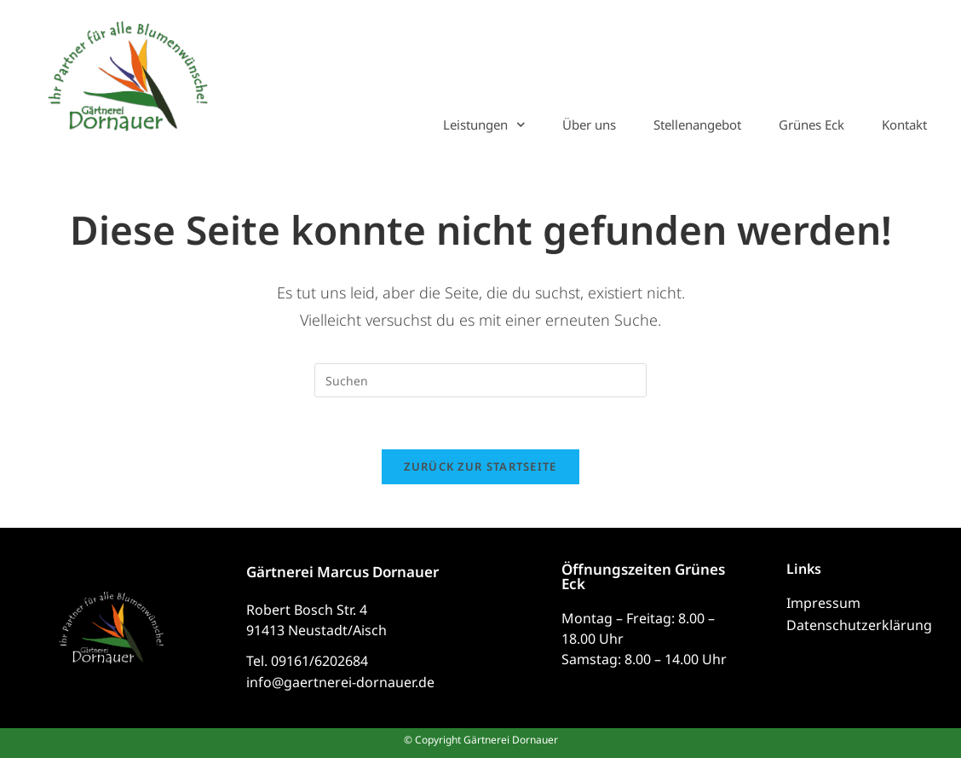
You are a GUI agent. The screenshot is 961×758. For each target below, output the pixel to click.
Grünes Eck (811, 124)
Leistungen (484, 124)
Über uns (589, 124)
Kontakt (904, 124)
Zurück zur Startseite (480, 466)
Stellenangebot (697, 124)
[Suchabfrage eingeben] (480, 380)
